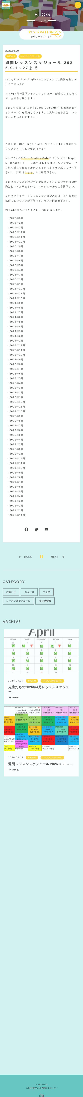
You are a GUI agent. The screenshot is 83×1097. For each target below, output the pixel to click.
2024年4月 (17, 326)
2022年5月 (17, 435)
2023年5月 (17, 378)
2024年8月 (17, 308)
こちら (29, 172)
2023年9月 (17, 359)
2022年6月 (17, 430)
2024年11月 (17, 293)
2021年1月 (17, 510)
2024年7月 (17, 312)
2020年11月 (17, 515)
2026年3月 (17, 218)
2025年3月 (17, 275)
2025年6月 (17, 260)
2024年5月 (17, 322)
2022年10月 (17, 411)
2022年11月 (17, 407)
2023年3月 (17, 388)
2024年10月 (17, 298)
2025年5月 (17, 265)
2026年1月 (17, 227)
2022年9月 (17, 416)
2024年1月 (17, 341)
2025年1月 (17, 284)
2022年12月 (17, 402)
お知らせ (11, 56)
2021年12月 (17, 458)
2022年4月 (17, 439)
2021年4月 (17, 496)
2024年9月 (17, 303)
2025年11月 (17, 237)
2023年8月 (17, 364)
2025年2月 (17, 279)
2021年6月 (17, 487)
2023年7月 (17, 369)
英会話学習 (45, 602)
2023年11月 (17, 350)
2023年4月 (17, 383)
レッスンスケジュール (30, 56)
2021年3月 (17, 501)
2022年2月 (17, 449)
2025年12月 (17, 232)
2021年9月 (17, 472)
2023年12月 (17, 345)
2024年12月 (17, 289)
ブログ (46, 593)
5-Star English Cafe (35, 158)
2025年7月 (17, 256)
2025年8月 (17, 251)
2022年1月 (17, 454)
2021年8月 (17, 477)
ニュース (29, 593)
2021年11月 (17, 463)
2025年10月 (17, 242)
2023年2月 (17, 392)
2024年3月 (17, 331)
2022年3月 (17, 444)
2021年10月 (17, 468)
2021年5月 (17, 491)
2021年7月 (17, 482)
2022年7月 (17, 425)
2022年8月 (17, 421)
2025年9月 (17, 246)
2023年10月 (17, 355)
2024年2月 (17, 336)
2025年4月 (17, 270)
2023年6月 (17, 374)
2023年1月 (17, 397)
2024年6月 (17, 317)
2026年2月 (17, 223)
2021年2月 (17, 505)
